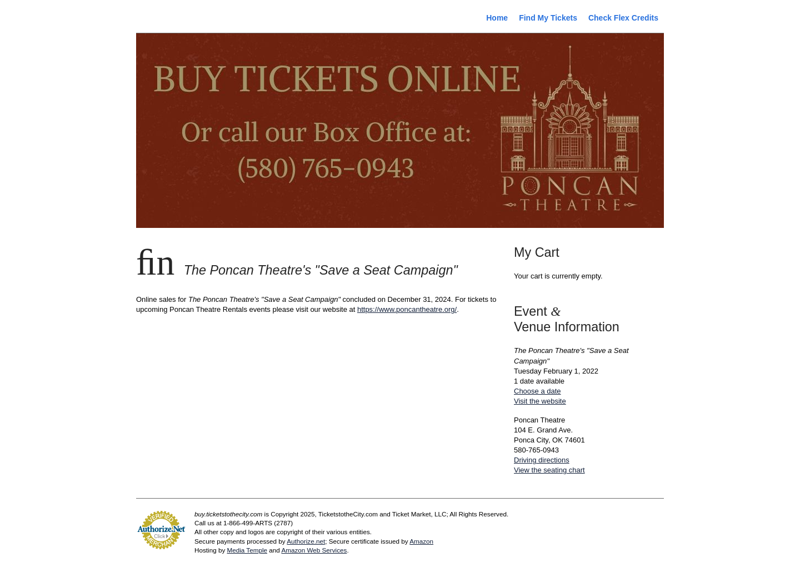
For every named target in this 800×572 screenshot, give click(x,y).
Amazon (421, 541)
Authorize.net (306, 541)
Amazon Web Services (314, 550)
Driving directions (541, 460)
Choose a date (537, 391)
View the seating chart (549, 470)
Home (497, 17)
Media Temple (247, 550)
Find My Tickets (548, 17)
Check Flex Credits (623, 17)
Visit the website (540, 401)
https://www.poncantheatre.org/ (407, 309)
